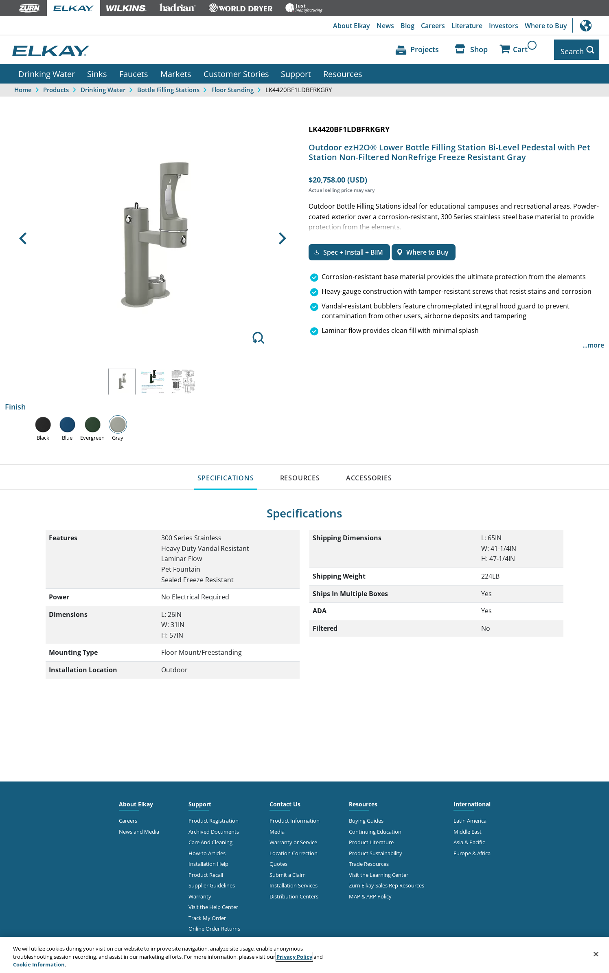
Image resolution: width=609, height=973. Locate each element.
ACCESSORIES (369, 474)
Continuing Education (375, 828)
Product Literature (371, 839)
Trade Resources (369, 860)
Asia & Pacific (469, 839)
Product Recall (205, 871)
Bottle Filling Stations (168, 86)
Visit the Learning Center (378, 871)
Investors (503, 25)
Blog (407, 25)
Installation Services (293, 882)
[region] (304, 955)
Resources (342, 70)
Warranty (199, 893)
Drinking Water (46, 70)
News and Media (139, 828)
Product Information (294, 817)
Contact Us (284, 801)
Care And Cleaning (210, 839)
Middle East (467, 828)
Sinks (97, 70)
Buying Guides (366, 817)
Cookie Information (39, 964)
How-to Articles (207, 850)
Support (296, 70)
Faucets (133, 70)
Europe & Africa (472, 850)
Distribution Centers (293, 893)
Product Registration (213, 817)
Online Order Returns (214, 925)
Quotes (278, 860)
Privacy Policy (294, 957)
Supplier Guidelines (211, 882)
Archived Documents (213, 828)
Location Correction (293, 850)
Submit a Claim (287, 871)
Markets (175, 70)
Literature (466, 25)
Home (23, 86)
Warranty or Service (293, 839)
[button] (22, 235)
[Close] (596, 954)
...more (593, 341)
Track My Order (207, 914)
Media (277, 828)
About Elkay (351, 25)
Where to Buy (546, 25)
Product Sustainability (375, 850)
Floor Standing (232, 86)
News (385, 25)
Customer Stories (236, 70)
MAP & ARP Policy (370, 893)
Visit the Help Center (213, 903)
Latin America (469, 817)
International (590, 25)
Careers (433, 25)
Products (56, 86)
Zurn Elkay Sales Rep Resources (386, 882)
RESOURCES (300, 474)
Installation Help (208, 860)
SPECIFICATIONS (225, 474)
